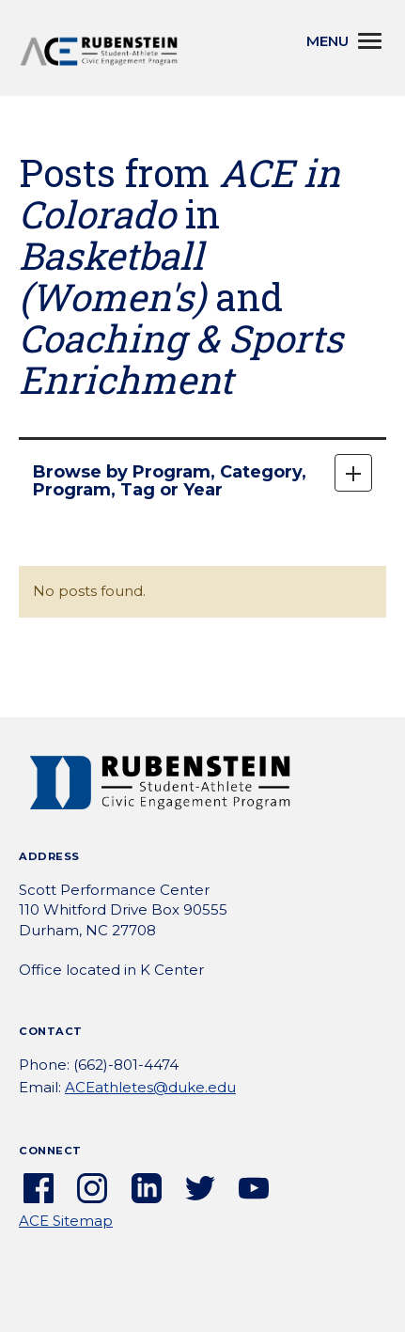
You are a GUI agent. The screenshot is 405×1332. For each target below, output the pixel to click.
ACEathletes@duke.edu (150, 1087)
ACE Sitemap (66, 1221)
